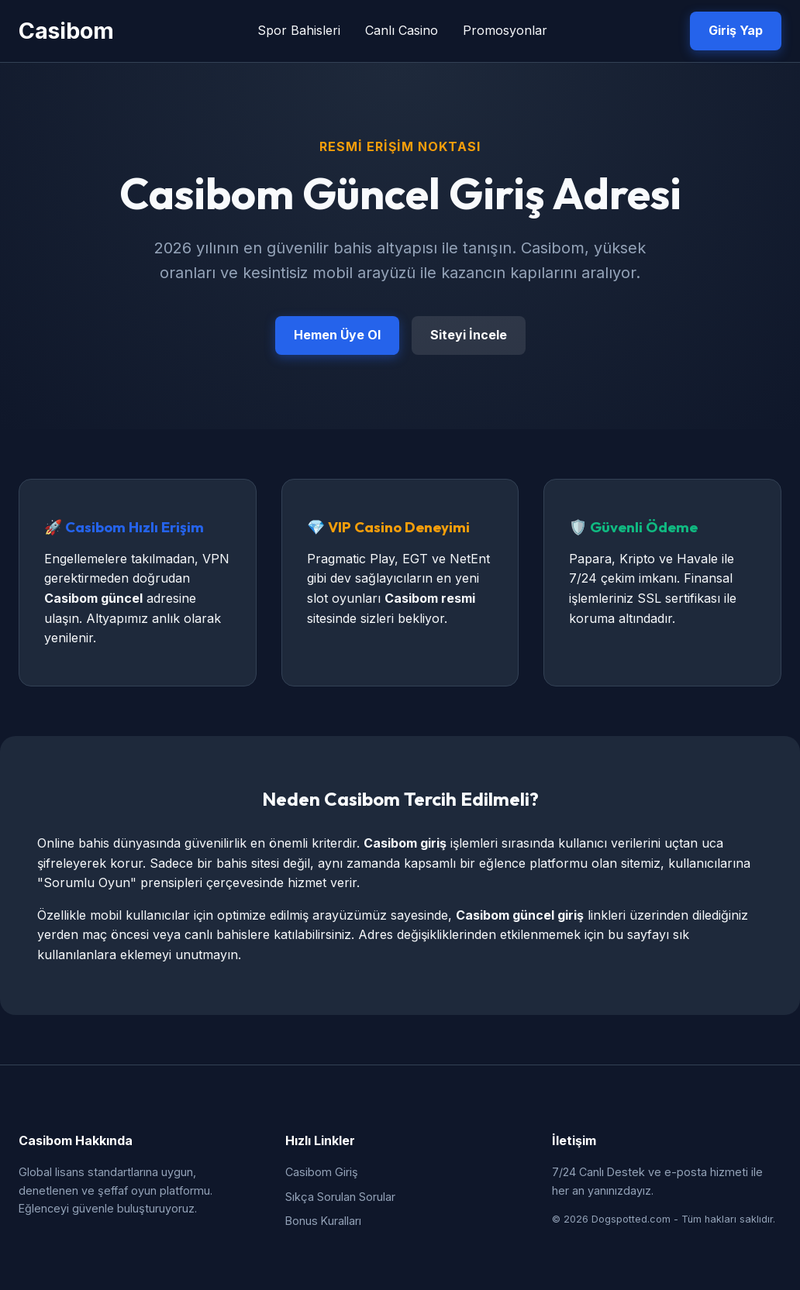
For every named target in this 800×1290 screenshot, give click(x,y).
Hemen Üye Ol (337, 334)
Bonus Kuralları (323, 1220)
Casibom (66, 30)
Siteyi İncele (468, 334)
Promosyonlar (505, 30)
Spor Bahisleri (298, 30)
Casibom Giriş (321, 1171)
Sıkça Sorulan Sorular (340, 1196)
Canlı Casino (401, 30)
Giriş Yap (736, 30)
